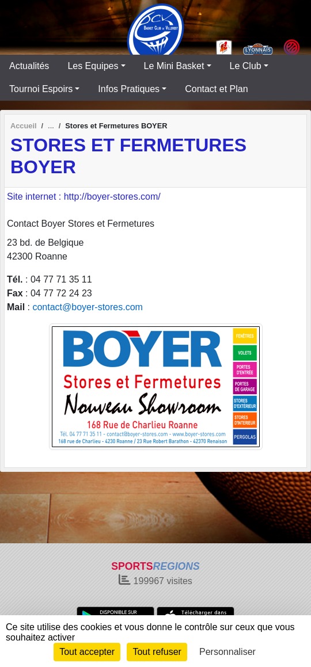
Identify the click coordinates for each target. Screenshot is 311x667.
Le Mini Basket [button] (174, 66)
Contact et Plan (216, 89)
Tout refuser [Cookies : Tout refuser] (156, 652)
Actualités (29, 66)
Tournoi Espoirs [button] (41, 89)
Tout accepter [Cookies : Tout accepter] (87, 652)
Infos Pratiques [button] (129, 89)
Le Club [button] (245, 66)
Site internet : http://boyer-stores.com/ (84, 196)
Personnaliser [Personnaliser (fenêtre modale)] (227, 652)
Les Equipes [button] (92, 66)
